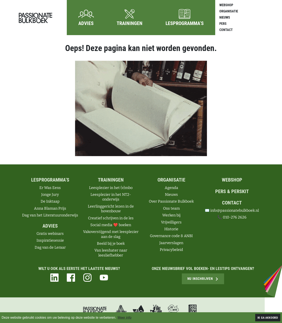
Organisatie (228, 11)
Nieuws (224, 17)
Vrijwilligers (171, 222)
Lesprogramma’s (50, 180)
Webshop (226, 5)
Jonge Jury (50, 194)
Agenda (171, 187)
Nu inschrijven (203, 279)
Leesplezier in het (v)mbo (111, 187)
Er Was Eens (50, 187)
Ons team (171, 208)
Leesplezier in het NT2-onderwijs (110, 197)
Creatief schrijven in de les (111, 218)
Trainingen (111, 180)
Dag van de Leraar (50, 247)
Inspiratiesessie (50, 240)
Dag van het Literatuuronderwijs (50, 215)
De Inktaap (50, 201)
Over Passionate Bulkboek (171, 201)
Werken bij (171, 215)
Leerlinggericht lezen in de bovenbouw (111, 208)
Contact (226, 30)
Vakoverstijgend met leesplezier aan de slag (111, 234)
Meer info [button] (125, 317)
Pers (223, 24)
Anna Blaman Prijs (50, 208)
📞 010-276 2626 (231, 217)
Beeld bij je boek (111, 243)
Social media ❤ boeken (110, 225)
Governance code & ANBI (171, 236)
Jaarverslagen (171, 243)
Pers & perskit (232, 191)
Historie (171, 229)
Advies (50, 226)
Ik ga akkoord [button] (267, 317)
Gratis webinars (50, 233)
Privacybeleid (171, 249)
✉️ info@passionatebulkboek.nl (232, 210)
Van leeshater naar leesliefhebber (110, 252)
